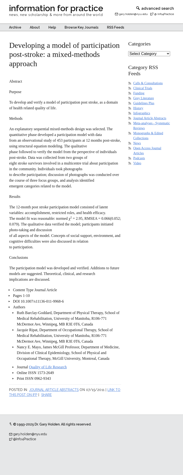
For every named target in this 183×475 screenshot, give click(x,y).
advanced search (155, 8)
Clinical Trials (142, 88)
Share (46, 395)
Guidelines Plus (143, 103)
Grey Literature (143, 98)
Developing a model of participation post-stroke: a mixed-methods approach (64, 54)
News (137, 143)
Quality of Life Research (48, 367)
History (138, 108)
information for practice (56, 8)
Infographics (141, 113)
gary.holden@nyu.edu (133, 14)
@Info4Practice (24, 439)
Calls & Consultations (148, 83)
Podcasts (139, 158)
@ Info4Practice (164, 14)
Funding (138, 93)
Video (137, 163)
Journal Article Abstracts (54, 390)
